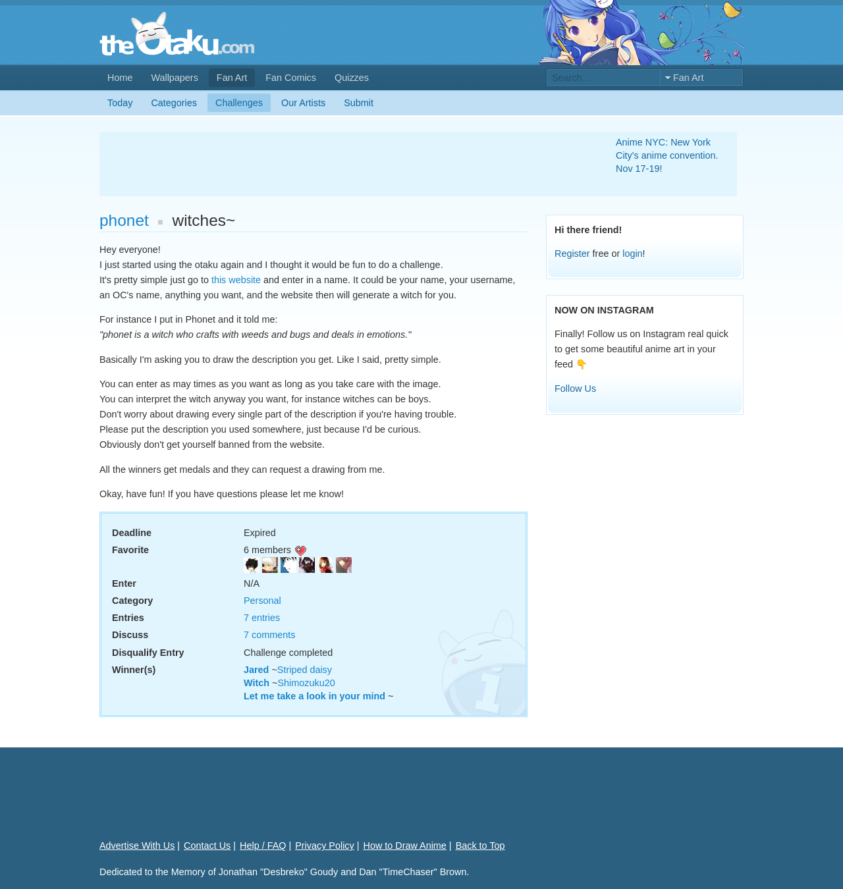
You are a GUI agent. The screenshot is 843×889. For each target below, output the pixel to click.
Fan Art (232, 77)
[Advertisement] (342, 164)
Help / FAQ (263, 845)
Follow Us (575, 388)
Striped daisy (304, 669)
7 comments (269, 635)
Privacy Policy (324, 845)
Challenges (239, 102)
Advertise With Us (137, 845)
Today (119, 102)
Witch (256, 683)
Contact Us (207, 845)
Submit (358, 102)
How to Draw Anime (405, 845)
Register (572, 253)
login (632, 253)
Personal (262, 600)
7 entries (262, 617)
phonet (124, 220)
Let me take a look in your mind (314, 696)
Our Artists (303, 102)
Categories (174, 102)
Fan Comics (290, 77)
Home (119, 77)
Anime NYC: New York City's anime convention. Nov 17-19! (667, 155)
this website (236, 280)
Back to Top (480, 845)
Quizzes (352, 77)
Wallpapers (174, 77)
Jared (256, 669)
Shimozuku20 (306, 683)
